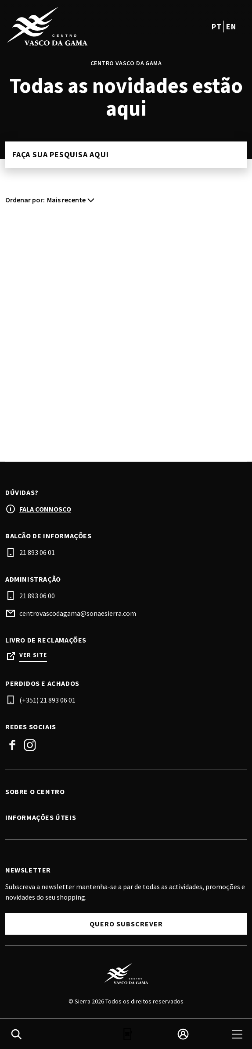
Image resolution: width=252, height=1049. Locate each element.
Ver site (33, 655)
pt (216, 26)
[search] (16, 1034)
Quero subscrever (126, 923)
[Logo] (126, 973)
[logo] (66, 26)
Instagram (30, 745)
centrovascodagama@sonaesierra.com (77, 613)
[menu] (237, 1034)
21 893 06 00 (37, 595)
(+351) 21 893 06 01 (47, 700)
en (231, 26)
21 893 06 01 (37, 552)
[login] (183, 1034)
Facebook (12, 745)
